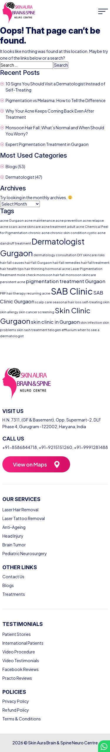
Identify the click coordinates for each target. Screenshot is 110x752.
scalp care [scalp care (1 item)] (43, 302)
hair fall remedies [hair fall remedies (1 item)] (66, 262)
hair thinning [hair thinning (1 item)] (34, 269)
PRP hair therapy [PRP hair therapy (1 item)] (13, 293)
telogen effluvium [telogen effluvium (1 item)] (62, 330)
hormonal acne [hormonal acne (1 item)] (57, 269)
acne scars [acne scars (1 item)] (9, 226)
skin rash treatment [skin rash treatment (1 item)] (32, 330)
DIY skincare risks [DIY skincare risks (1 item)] (91, 255)
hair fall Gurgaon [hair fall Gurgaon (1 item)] (38, 262)
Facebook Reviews (20, 669)
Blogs (11, 166)
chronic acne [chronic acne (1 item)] (39, 233)
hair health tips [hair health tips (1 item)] (12, 269)
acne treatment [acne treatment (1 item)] (53, 226)
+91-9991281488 (91, 447)
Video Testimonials (20, 660)
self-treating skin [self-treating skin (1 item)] (95, 302)
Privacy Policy (15, 701)
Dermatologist (20, 177)
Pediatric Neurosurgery (24, 553)
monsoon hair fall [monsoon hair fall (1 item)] (50, 275)
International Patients (22, 643)
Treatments (13, 594)
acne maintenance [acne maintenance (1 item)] (39, 220)
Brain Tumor (14, 544)
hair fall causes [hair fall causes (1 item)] (12, 262)
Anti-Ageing (14, 527)
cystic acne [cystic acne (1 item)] (96, 233)
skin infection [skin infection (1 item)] (91, 322)
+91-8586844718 (19, 447)
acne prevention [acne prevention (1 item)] (68, 220)
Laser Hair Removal (20, 509)
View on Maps (30, 464)
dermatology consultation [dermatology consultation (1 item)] (55, 255)
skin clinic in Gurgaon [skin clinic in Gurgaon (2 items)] (55, 322)
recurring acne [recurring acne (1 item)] (38, 293)
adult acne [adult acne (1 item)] (75, 226)
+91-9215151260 (55, 447)
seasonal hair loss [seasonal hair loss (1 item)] (67, 302)
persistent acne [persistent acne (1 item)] (12, 282)
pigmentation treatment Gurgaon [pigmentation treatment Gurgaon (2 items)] (65, 281)
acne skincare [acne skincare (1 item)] (29, 226)
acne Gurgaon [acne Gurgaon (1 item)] (12, 220)
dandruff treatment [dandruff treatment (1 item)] (15, 243)
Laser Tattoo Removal (23, 518)
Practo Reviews (17, 678)
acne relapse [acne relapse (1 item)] (93, 220)
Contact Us (13, 576)
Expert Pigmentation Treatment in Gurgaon (47, 144)
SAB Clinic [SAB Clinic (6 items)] (72, 291)
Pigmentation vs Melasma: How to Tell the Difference (56, 100)
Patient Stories (16, 634)
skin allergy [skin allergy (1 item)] (9, 312)
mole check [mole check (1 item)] (26, 275)
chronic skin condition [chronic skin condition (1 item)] (68, 233)
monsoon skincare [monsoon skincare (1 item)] (80, 275)
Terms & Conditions (21, 718)
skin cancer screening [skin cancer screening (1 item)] (36, 312)
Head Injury (12, 535)
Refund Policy (15, 710)
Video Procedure (18, 651)
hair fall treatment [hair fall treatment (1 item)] (95, 262)
